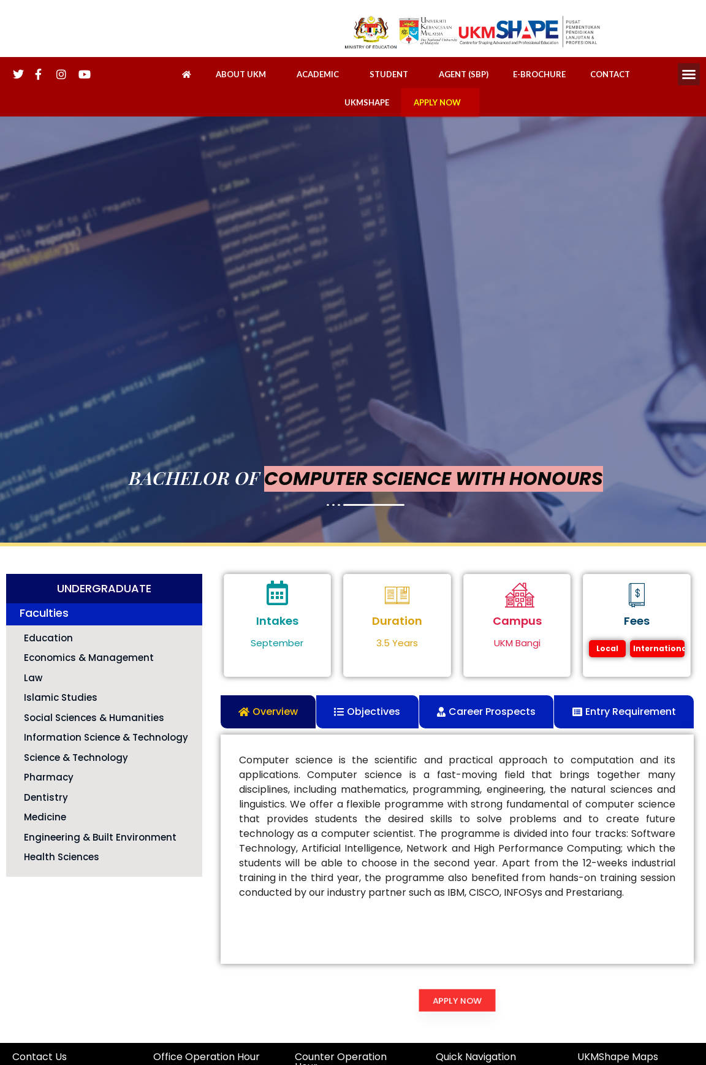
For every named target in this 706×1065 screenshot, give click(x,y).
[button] (689, 74)
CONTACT (610, 74)
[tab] (268, 711)
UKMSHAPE (366, 102)
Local (607, 648)
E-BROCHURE (539, 74)
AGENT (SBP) (463, 74)
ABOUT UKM (244, 74)
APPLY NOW (440, 102)
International (659, 648)
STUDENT (392, 74)
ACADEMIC (321, 74)
